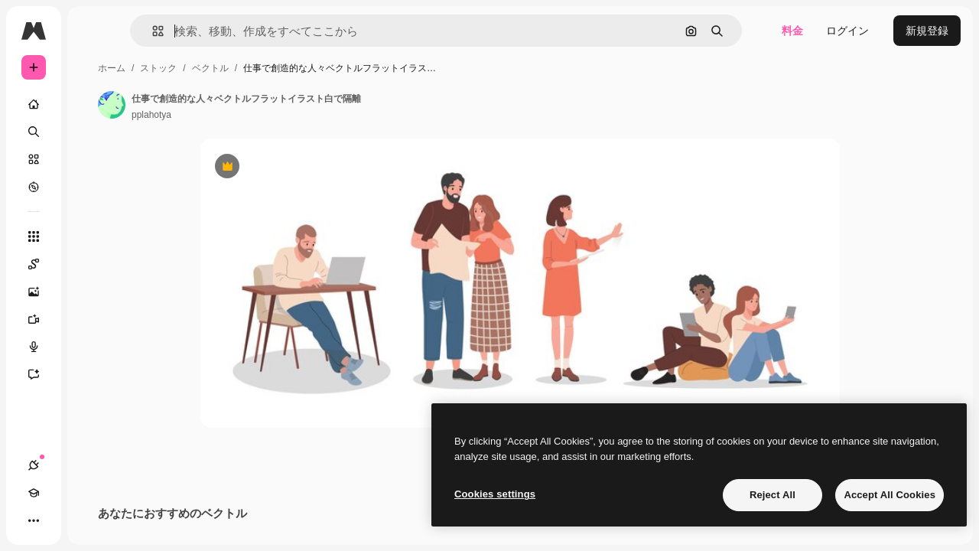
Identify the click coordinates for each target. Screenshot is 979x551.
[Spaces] (91, 264)
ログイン (847, 30)
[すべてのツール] (91, 236)
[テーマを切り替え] (88, 520)
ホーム (228, 68)
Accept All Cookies (889, 494)
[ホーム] (91, 104)
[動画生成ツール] (91, 319)
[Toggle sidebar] (150, 30)
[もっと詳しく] (91, 186)
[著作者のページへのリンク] (228, 105)
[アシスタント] (91, 374)
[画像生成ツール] (91, 291)
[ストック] (91, 159)
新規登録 (927, 30)
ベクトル (326, 68)
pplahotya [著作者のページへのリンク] (268, 114)
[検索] (91, 131)
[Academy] (61, 520)
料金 (792, 30)
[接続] (33, 520)
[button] (236, 31)
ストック (274, 68)
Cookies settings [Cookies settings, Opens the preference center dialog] (494, 494)
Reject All (772, 494)
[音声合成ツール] (91, 346)
